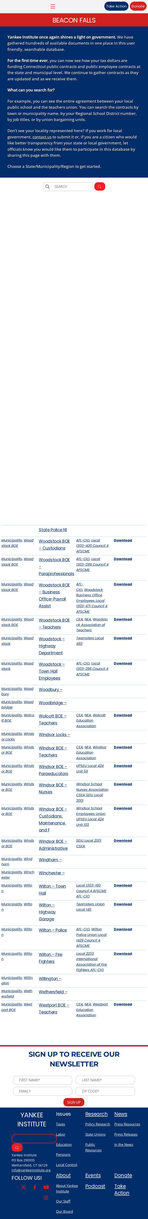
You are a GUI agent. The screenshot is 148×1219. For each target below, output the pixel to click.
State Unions (95, 1154)
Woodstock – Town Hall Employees (52, 689)
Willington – (50, 996)
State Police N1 (53, 548)
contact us (42, 140)
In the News (123, 1165)
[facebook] (34, 1209)
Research (97, 1134)
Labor (60, 1154)
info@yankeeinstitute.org (31, 1192)
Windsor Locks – (54, 753)
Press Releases (126, 1154)
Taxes (60, 1144)
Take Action (111, 6)
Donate (133, 6)
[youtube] (46, 1209)
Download (123, 558)
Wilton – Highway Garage (47, 930)
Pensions (63, 1175)
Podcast (95, 1208)
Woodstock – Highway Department (52, 664)
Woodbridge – (52, 721)
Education (64, 1165)
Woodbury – (50, 707)
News (121, 1134)
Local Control (66, 1186)
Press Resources (127, 1144)
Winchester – (52, 891)
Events (93, 1197)
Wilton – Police (53, 948)
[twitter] (23, 1209)
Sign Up (74, 1121)
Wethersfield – (53, 1010)
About (63, 1197)
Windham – (50, 877)
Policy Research (97, 1144)
